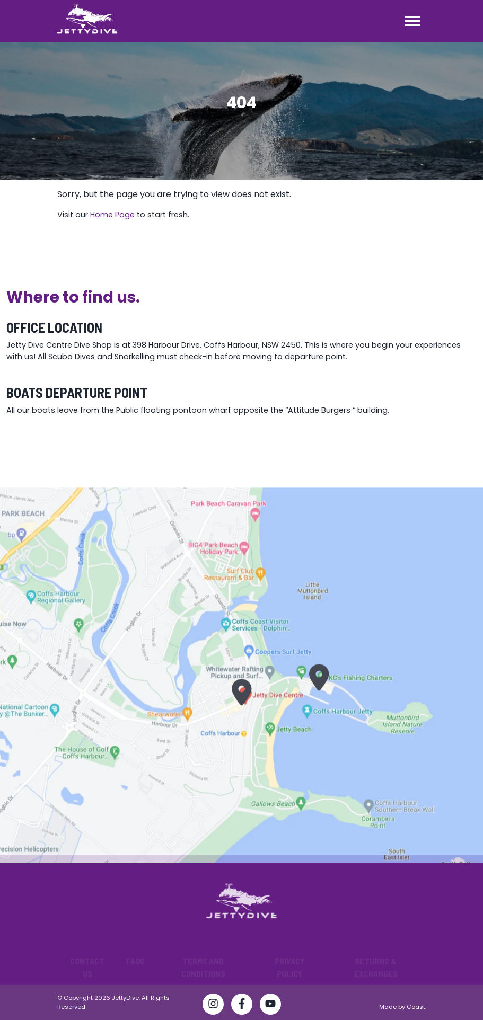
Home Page (112, 214)
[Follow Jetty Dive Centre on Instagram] (213, 1006)
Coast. (416, 1007)
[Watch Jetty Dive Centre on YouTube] (270, 1006)
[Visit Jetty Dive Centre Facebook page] (242, 1006)
